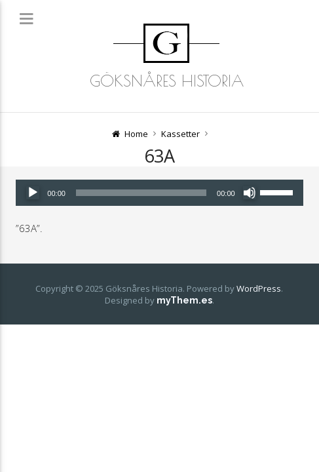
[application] (159, 193)
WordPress (258, 288)
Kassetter (180, 134)
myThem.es (184, 300)
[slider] (141, 192)
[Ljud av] (249, 192)
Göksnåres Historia (167, 80)
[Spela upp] (32, 192)
